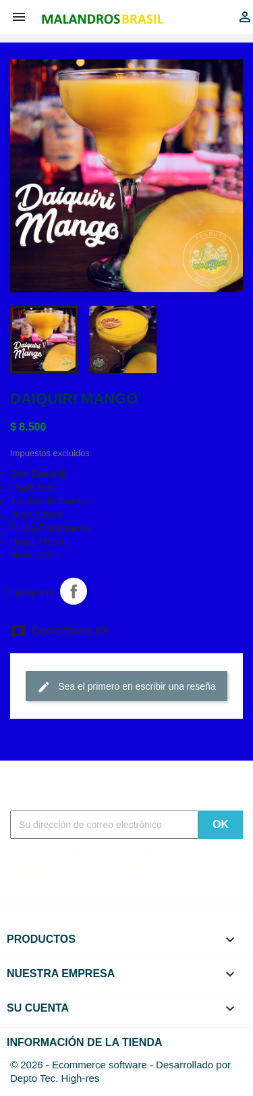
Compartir (73, 591)
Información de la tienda (85, 1042)
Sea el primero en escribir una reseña (126, 687)
